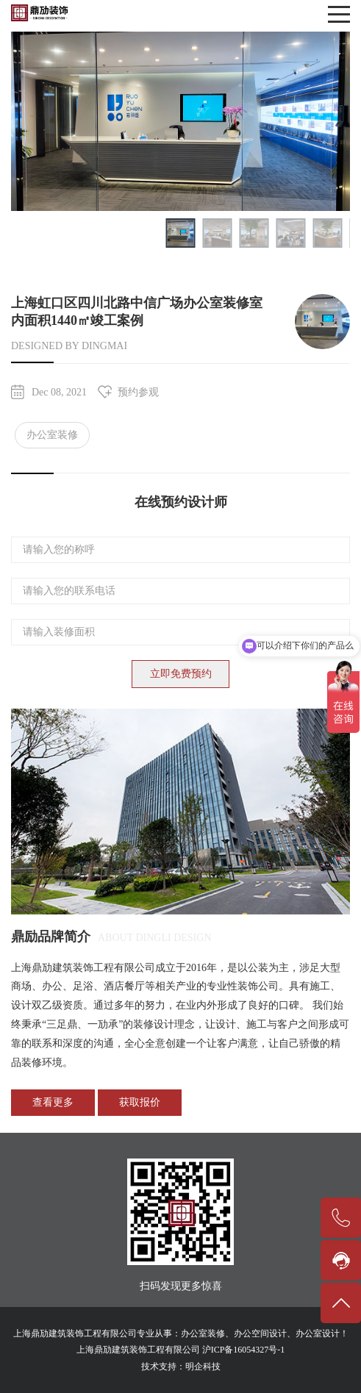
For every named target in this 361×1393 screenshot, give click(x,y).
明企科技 (203, 1366)
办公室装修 (52, 434)
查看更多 (53, 1102)
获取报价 (139, 1102)
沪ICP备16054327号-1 (243, 1349)
